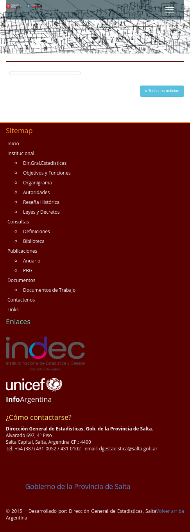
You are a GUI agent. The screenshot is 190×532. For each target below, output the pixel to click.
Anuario (31, 260)
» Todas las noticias (162, 91)
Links (13, 309)
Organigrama (37, 182)
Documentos (21, 280)
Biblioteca (34, 241)
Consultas (18, 221)
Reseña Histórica (41, 202)
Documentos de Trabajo (49, 290)
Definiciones (36, 231)
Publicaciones (22, 251)
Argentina (29, 399)
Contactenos (21, 299)
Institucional (20, 153)
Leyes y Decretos (41, 212)
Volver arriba (170, 511)
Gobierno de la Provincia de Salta (68, 486)
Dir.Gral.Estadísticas (44, 163)
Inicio (13, 143)
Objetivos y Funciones (47, 173)
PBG (27, 270)
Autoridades (36, 192)
